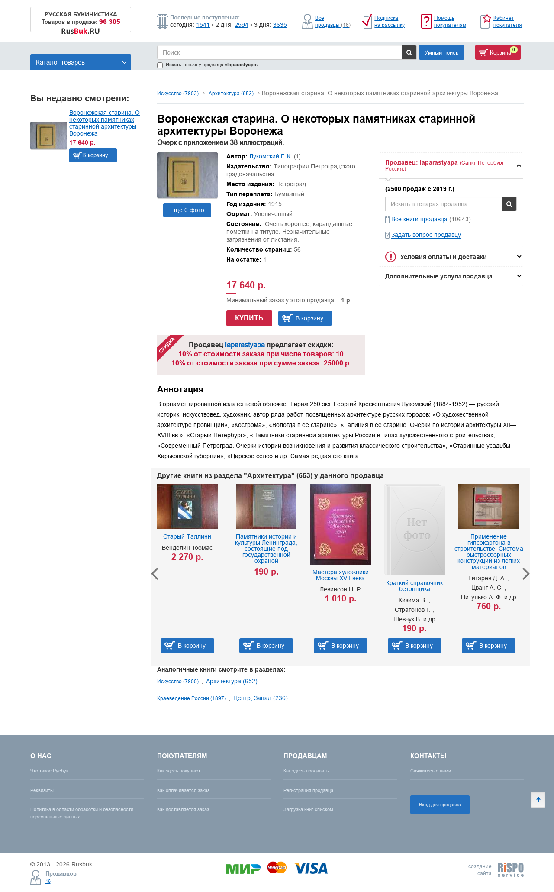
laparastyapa (245, 345)
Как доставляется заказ (183, 809)
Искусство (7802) (178, 93)
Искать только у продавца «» (208, 64)
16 (48, 881)
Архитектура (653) (231, 93)
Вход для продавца (440, 805)
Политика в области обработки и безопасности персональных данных (81, 813)
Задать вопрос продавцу (426, 234)
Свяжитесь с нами (430, 771)
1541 (203, 24)
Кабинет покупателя (507, 21)
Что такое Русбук (49, 771)
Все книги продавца (420, 219)
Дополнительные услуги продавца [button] (439, 276)
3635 (280, 24)
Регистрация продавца (308, 790)
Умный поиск (441, 52)
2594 (241, 24)
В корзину (95, 155)
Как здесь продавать (306, 771)
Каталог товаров (81, 62)
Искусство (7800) (178, 681)
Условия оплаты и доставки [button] (443, 256)
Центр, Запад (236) (260, 698)
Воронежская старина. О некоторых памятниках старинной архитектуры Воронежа (104, 123)
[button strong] (451, 165)
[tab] (451, 165)
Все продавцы (333, 21)
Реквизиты (42, 790)
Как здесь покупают (178, 771)
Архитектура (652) (232, 681)
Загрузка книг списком (308, 809)
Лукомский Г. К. (270, 156)
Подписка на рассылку (389, 21)
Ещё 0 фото (187, 210)
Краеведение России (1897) (192, 698)
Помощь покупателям (450, 21)
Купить (249, 318)
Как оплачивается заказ (183, 790)
